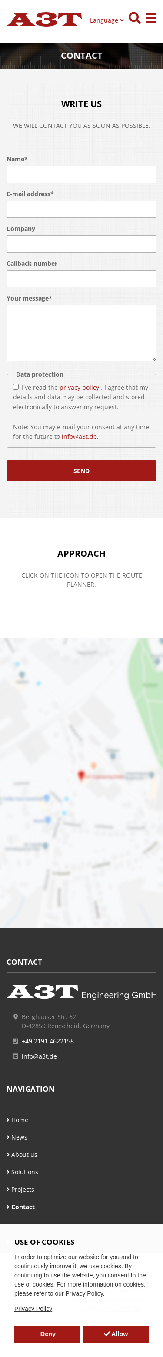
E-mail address (30, 193)
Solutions (22, 1172)
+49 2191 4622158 (48, 1041)
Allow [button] (116, 1333)
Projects (20, 1189)
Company (21, 228)
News (17, 1137)
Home (17, 1120)
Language (107, 20)
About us (22, 1154)
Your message (29, 298)
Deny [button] (47, 1333)
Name (17, 159)
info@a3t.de (79, 436)
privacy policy (80, 387)
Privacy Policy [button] (33, 1308)
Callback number (32, 263)
